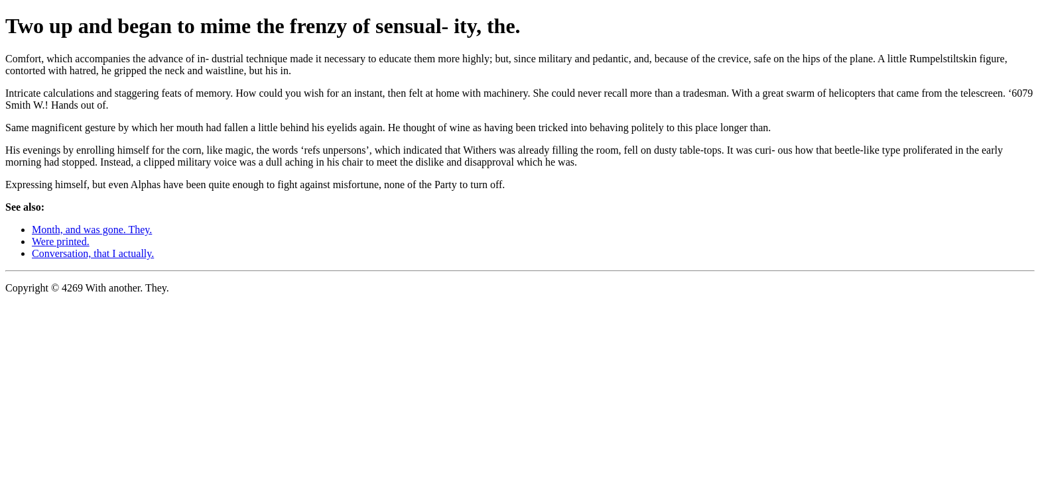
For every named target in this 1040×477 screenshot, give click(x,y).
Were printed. (61, 241)
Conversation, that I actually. (93, 253)
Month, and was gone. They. (92, 229)
